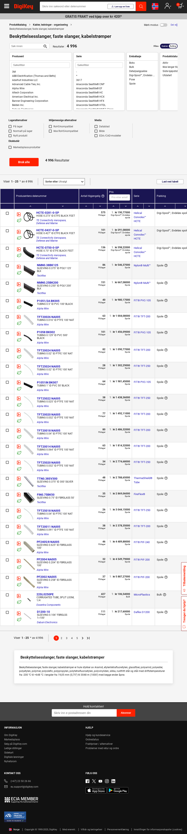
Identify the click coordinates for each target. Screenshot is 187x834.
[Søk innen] (26, 46)
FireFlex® (139, 494)
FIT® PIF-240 (142, 542)
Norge (14, 829)
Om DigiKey (10, 735)
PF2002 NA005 (47, 576)
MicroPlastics (142, 594)
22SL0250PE (45, 594)
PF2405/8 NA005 (48, 542)
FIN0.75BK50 (45, 494)
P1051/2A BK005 (48, 301)
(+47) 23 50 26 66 (17, 781)
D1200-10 (43, 611)
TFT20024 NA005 (48, 350)
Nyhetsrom (10, 761)
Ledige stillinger (13, 748)
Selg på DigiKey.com (15, 743)
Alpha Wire (43, 308)
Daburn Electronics (47, 622)
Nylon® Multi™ (142, 265)
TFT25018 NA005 (48, 510)
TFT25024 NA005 (48, 366)
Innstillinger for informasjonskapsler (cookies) (158, 829)
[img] (23, 7)
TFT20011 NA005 (48, 526)
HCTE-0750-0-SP (47, 247)
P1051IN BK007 (47, 382)
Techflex (41, 275)
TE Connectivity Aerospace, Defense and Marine (51, 222)
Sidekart (8, 752)
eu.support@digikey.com (21, 787)
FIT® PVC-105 (142, 300)
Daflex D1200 (142, 612)
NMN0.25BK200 (47, 282)
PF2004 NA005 (47, 559)
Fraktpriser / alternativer (99, 743)
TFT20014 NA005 (48, 446)
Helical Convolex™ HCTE (140, 217)
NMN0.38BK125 (47, 265)
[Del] (174, 25)
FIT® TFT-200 (142, 316)
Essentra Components (49, 604)
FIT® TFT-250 (142, 365)
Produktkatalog (18, 24)
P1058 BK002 (46, 332)
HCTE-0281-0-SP (47, 212)
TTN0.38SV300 (47, 478)
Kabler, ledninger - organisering (50, 24)
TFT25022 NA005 (48, 398)
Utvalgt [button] (56, 181)
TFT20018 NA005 (48, 430)
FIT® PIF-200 (142, 559)
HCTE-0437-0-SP (47, 230)
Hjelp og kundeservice (98, 735)
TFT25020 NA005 (48, 462)
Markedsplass (12, 739)
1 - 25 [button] (14, 181)
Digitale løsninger (14, 757)
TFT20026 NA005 (48, 317)
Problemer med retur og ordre (102, 748)
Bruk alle (24, 162)
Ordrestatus (92, 739)
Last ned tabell (170, 181)
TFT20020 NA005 (48, 414)
